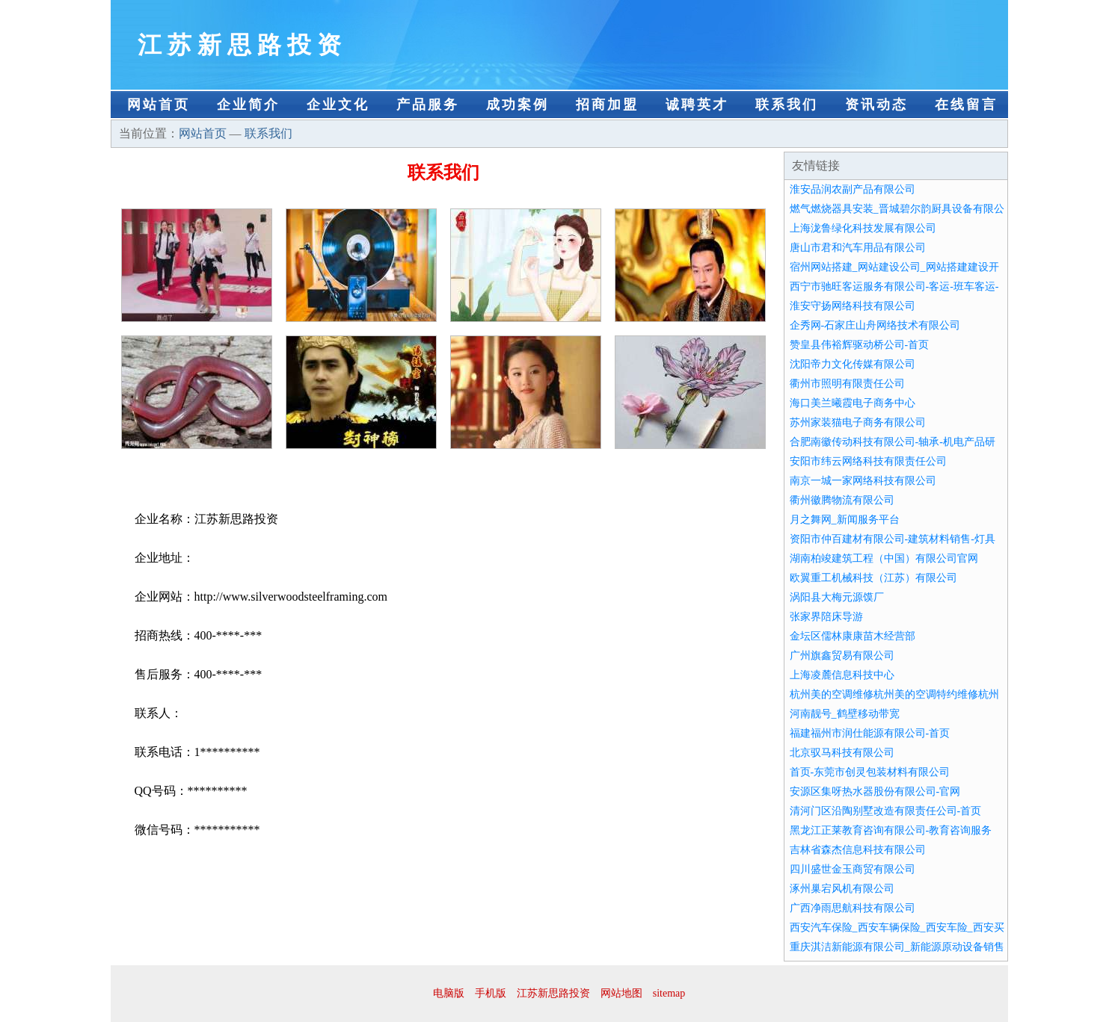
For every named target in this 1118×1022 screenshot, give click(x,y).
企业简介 (248, 104)
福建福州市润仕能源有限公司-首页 (870, 733)
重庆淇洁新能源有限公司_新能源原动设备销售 (897, 947)
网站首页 (158, 104)
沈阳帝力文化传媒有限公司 (852, 364)
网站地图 (621, 993)
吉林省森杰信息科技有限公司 (858, 849)
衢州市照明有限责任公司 (847, 383)
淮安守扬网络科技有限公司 (852, 306)
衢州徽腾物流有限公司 (842, 500)
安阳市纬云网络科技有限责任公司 (868, 461)
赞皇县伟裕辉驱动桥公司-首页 (860, 344)
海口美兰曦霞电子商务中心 (852, 403)
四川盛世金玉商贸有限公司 (852, 869)
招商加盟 (607, 104)
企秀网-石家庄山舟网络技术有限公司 (875, 325)
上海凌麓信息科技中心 (842, 675)
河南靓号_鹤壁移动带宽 (845, 713)
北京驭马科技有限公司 (842, 752)
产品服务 (427, 104)
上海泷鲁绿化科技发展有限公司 (863, 228)
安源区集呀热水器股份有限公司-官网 (875, 791)
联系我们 (786, 104)
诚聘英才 (697, 104)
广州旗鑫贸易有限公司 (842, 655)
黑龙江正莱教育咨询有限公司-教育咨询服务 (891, 830)
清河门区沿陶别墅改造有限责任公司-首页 (886, 811)
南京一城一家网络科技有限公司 (863, 480)
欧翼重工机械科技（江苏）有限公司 (873, 577)
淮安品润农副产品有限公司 (852, 189)
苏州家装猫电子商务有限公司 (858, 422)
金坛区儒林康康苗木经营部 (852, 636)
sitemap (669, 993)
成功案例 (517, 104)
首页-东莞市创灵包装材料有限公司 (870, 772)
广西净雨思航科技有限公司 (852, 908)
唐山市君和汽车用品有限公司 (858, 247)
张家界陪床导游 (826, 616)
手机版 (490, 993)
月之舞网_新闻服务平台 (845, 519)
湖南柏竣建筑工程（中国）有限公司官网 (884, 558)
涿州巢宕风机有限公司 (842, 888)
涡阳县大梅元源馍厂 (837, 597)
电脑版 (448, 993)
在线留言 (966, 104)
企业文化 (338, 104)
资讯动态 (876, 104)
